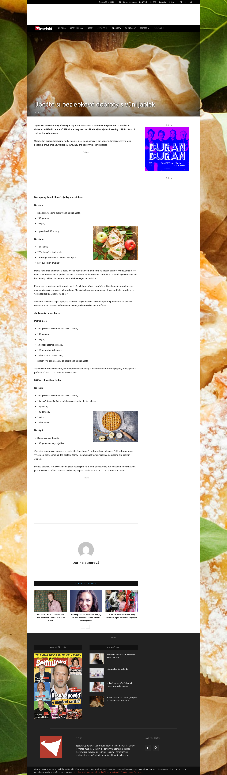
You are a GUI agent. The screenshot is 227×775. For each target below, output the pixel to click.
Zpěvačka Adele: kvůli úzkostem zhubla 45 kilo (121, 656)
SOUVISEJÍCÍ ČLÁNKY (85, 584)
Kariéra (171, 2)
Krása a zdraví (76, 28)
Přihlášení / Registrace (128, 2)
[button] (181, 2)
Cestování (102, 28)
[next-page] (88, 626)
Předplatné (158, 28)
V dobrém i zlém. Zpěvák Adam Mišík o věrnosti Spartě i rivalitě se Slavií (50, 618)
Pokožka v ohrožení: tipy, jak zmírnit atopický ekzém (119, 685)
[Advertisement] (114, 14)
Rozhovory (130, 28)
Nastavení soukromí (134, 772)
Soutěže (144, 28)
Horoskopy (116, 28)
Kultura (62, 28)
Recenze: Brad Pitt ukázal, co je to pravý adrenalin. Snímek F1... (122, 699)
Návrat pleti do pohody (117, 669)
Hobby (90, 28)
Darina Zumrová (85, 562)
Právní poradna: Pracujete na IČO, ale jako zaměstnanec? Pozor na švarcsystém (86, 618)
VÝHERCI (153, 2)
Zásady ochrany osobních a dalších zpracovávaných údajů (101, 772)
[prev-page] (83, 626)
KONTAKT (143, 2)
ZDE (74, 772)
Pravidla (162, 2)
